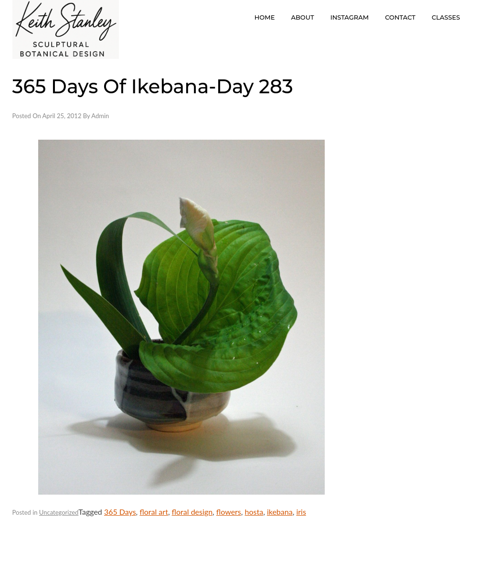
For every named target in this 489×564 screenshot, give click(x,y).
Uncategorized (58, 512)
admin (100, 116)
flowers (228, 511)
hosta (254, 511)
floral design (192, 511)
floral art (153, 511)
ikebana (280, 511)
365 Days (120, 511)
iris (301, 511)
